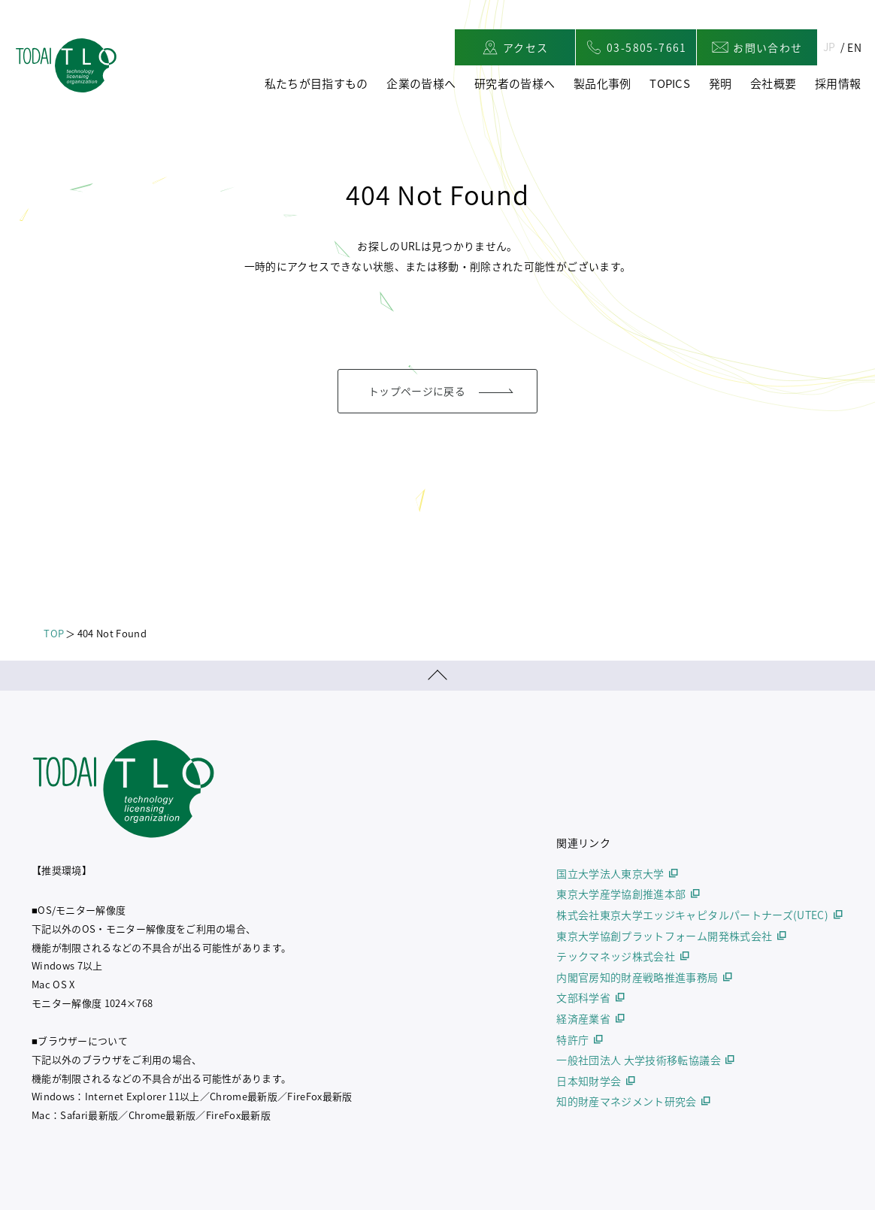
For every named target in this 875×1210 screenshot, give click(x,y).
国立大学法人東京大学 (610, 873)
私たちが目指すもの (316, 83)
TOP (54, 633)
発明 (720, 83)
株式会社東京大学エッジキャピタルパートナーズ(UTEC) (692, 914)
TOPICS (669, 83)
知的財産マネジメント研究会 (626, 1101)
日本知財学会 (588, 1080)
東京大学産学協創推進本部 (621, 893)
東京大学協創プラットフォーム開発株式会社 (664, 935)
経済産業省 (583, 1018)
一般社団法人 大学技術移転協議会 (638, 1059)
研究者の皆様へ (514, 83)
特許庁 (572, 1039)
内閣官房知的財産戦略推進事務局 (637, 977)
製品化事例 (602, 83)
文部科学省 (583, 997)
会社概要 (773, 83)
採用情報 (838, 83)
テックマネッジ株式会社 (615, 955)
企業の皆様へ (421, 83)
